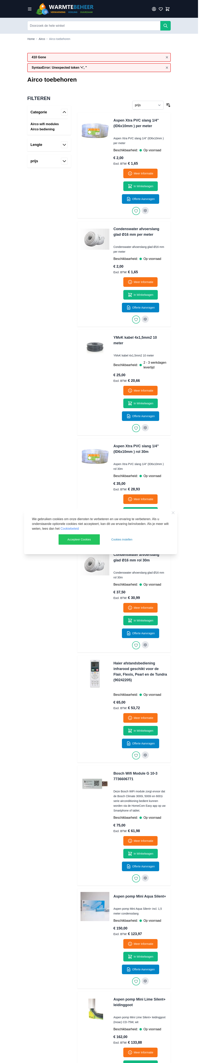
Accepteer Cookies (79, 539)
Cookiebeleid (70, 528)
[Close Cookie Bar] (173, 512)
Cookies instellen (121, 539)
